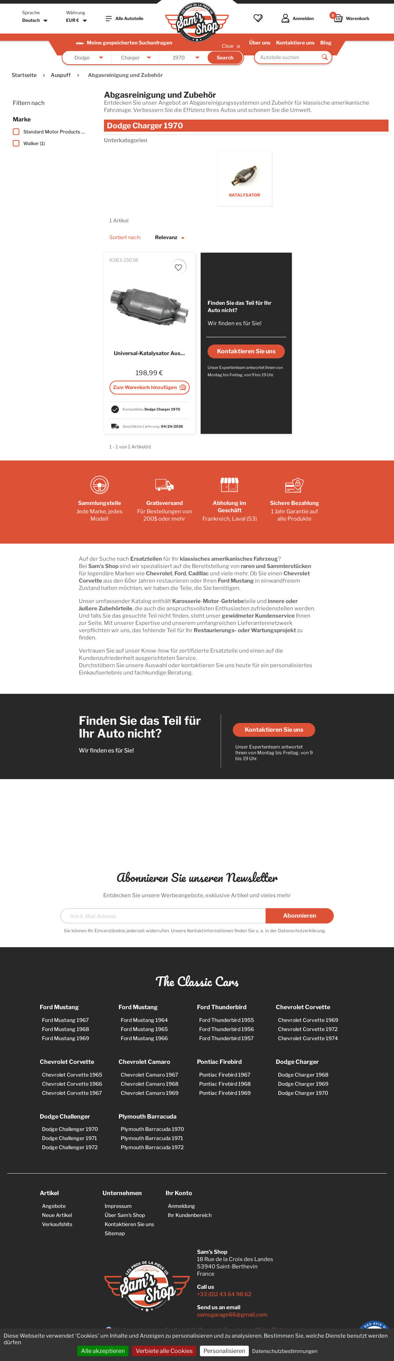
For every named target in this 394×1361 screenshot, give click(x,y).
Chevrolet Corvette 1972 (308, 1029)
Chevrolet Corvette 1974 (308, 1038)
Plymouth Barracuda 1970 (152, 1129)
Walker (34, 143)
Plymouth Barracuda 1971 (152, 1138)
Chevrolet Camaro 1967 (149, 1075)
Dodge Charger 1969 (303, 1084)
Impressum (118, 1206)
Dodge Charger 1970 (303, 1093)
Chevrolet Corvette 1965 (72, 1075)
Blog (326, 43)
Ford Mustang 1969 (65, 1038)
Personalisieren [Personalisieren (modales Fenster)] (224, 1351)
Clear (231, 46)
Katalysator (244, 195)
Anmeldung (181, 1206)
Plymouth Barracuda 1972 (152, 1147)
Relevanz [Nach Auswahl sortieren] (171, 238)
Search (225, 58)
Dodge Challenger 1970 (70, 1129)
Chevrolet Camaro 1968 (149, 1084)
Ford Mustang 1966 (144, 1038)
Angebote (54, 1206)
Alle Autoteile (124, 19)
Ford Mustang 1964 (144, 1020)
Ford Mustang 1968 (65, 1029)
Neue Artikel (57, 1215)
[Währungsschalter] (77, 20)
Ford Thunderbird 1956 (226, 1029)
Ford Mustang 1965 (144, 1029)
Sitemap (115, 1233)
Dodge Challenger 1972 (70, 1147)
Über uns (259, 43)
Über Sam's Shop (125, 1215)
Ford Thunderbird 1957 (226, 1038)
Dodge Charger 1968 (303, 1075)
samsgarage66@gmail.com (232, 1314)
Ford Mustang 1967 (65, 1020)
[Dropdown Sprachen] (36, 20)
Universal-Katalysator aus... (149, 353)
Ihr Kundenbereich (190, 1215)
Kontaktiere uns (295, 43)
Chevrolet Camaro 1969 (149, 1093)
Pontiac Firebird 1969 (225, 1093)
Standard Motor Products (54, 132)
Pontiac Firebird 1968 (225, 1084)
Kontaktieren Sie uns (274, 729)
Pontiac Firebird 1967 (224, 1075)
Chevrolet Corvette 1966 (72, 1084)
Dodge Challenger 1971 (69, 1138)
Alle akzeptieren (103, 1351)
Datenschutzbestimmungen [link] (284, 1351)
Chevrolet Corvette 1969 (308, 1020)
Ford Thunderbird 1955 (226, 1020)
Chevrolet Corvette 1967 (72, 1093)
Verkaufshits (57, 1224)
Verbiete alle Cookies (164, 1351)
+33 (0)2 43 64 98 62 (224, 1294)
